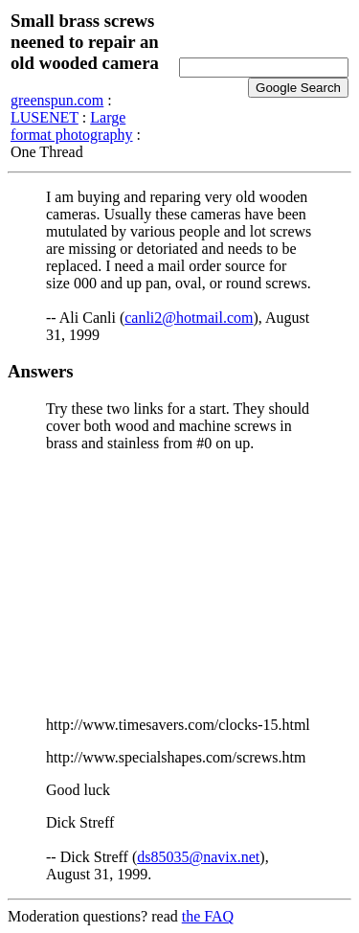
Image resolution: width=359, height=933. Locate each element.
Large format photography (72, 126)
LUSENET (45, 117)
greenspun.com (57, 100)
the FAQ (208, 916)
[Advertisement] (179, 584)
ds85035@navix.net (198, 857)
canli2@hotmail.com (188, 317)
